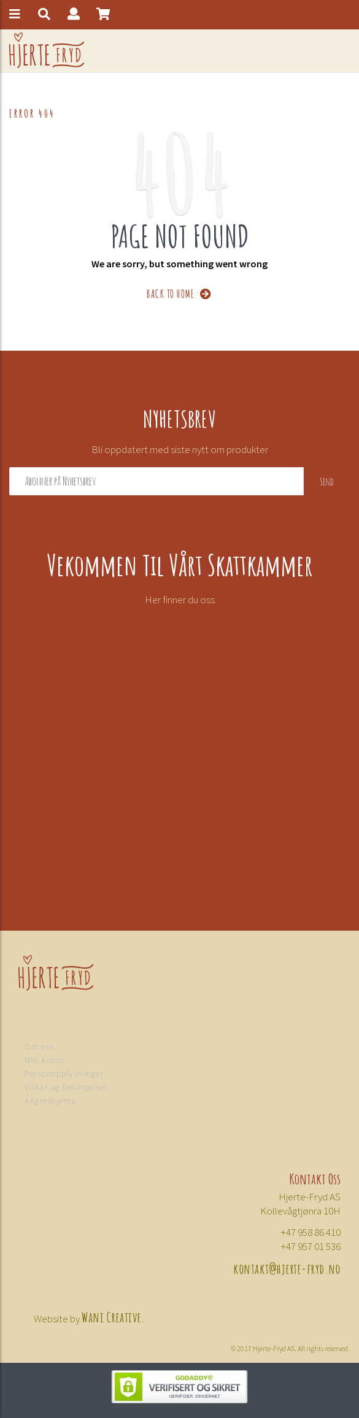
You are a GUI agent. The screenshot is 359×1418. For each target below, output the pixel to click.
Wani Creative (112, 1316)
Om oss (39, 1047)
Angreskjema (51, 1101)
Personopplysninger (64, 1074)
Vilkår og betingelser (66, 1087)
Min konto (44, 1060)
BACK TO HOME (179, 293)
